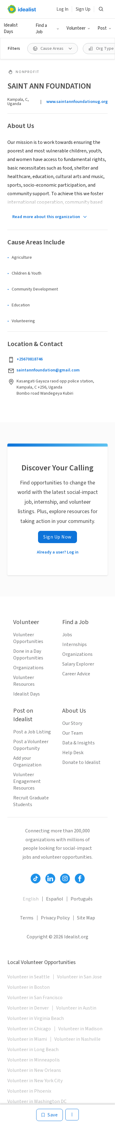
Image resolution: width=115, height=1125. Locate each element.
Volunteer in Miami (27, 1039)
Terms (26, 918)
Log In (62, 9)
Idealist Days (11, 28)
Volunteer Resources (24, 681)
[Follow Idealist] (35, 878)
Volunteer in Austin (76, 1008)
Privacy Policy (55, 918)
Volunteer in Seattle (28, 976)
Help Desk (72, 752)
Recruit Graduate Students (31, 801)
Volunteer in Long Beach (33, 1049)
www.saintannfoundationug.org (77, 102)
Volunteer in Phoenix (29, 1091)
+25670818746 (30, 359)
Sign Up (83, 9)
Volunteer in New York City (35, 1080)
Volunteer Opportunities (28, 638)
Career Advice (76, 673)
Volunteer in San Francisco (35, 997)
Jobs (67, 634)
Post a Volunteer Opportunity (30, 745)
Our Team (72, 733)
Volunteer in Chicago (29, 1028)
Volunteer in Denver (28, 1008)
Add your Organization (27, 761)
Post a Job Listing (32, 732)
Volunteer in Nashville (77, 1039)
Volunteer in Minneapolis (33, 1060)
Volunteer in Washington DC (37, 1101)
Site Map (86, 918)
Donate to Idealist (81, 762)
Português (82, 899)
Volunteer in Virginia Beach (35, 1018)
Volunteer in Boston (28, 987)
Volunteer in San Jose (79, 976)
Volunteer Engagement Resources (27, 781)
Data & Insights (78, 743)
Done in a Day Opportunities (28, 654)
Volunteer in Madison (80, 1028)
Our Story (72, 723)
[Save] (49, 1115)
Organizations (28, 667)
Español (54, 899)
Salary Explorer (78, 664)
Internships (74, 644)
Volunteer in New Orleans (34, 1070)
